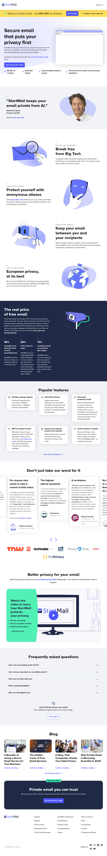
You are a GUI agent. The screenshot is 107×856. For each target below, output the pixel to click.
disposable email (17, 200)
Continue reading (12, 768)
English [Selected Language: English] (99, 5)
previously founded (47, 579)
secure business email (39, 57)
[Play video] (53, 615)
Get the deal (72, 13)
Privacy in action (24, 518)
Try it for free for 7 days (14, 65)
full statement (19, 117)
